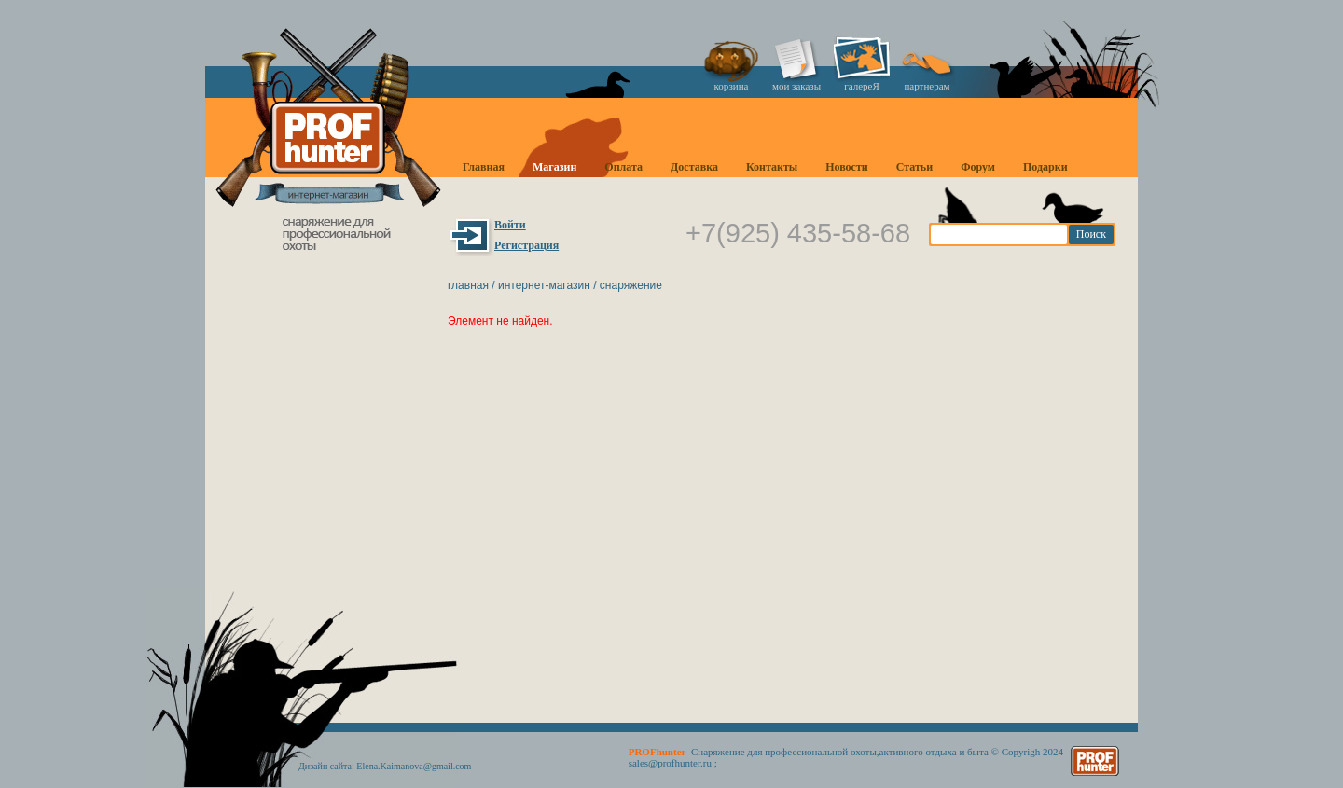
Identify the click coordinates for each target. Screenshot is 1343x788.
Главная (484, 166)
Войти (510, 224)
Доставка (694, 166)
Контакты (771, 166)
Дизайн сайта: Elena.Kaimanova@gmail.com (384, 766)
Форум (978, 166)
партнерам (926, 85)
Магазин (554, 166)
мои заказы (796, 85)
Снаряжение (631, 285)
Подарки (1045, 166)
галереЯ (861, 85)
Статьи (914, 166)
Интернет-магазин (544, 285)
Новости (846, 166)
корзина (731, 85)
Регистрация (526, 245)
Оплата (623, 166)
